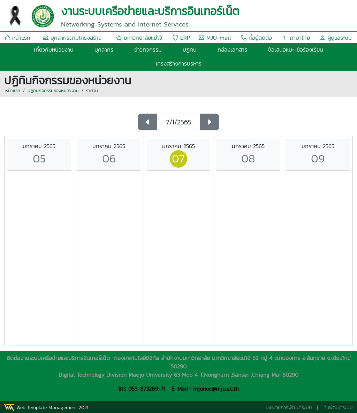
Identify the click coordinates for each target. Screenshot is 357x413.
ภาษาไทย (296, 37)
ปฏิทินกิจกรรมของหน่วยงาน (53, 90)
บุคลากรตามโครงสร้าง (72, 37)
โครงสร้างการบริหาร (178, 63)
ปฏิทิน (190, 49)
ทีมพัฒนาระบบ (338, 407)
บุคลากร (103, 49)
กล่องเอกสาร (232, 49)
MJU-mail (215, 37)
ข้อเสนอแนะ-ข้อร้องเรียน (295, 49)
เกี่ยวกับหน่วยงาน (54, 49)
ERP (181, 37)
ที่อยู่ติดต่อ (256, 37)
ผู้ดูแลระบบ (336, 37)
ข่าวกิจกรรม (148, 49)
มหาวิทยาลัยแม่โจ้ (139, 37)
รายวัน (92, 90)
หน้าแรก (17, 37)
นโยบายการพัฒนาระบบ (289, 407)
